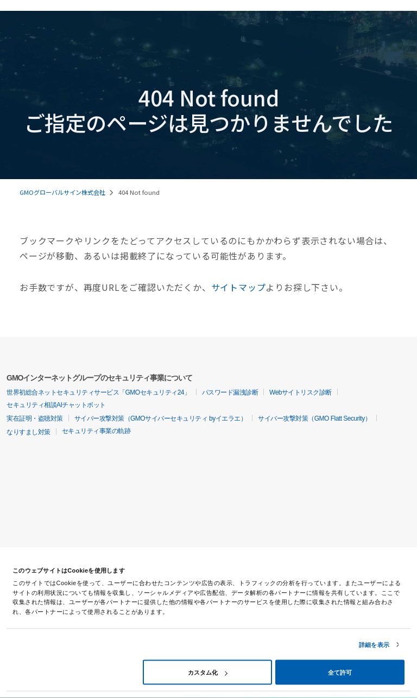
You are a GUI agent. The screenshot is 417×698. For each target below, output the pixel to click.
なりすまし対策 (28, 432)
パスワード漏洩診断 (230, 392)
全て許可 (340, 672)
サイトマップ (238, 287)
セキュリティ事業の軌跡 (96, 431)
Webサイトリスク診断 (300, 392)
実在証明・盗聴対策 (35, 418)
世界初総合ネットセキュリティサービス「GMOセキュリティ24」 (99, 392)
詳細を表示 (374, 645)
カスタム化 (208, 672)
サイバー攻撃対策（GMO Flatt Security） (314, 418)
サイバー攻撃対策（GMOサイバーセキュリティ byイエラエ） (160, 418)
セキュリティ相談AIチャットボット (56, 405)
